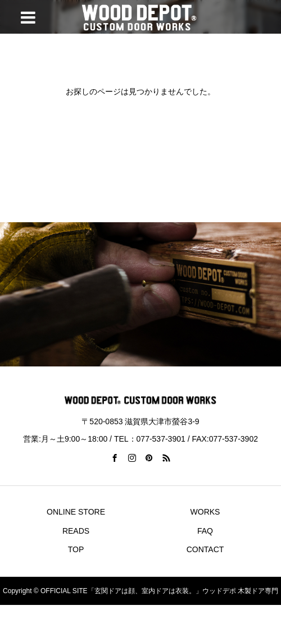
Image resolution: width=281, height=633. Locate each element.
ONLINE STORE (76, 511)
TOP (76, 549)
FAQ (205, 530)
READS (75, 530)
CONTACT (205, 549)
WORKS (205, 511)
